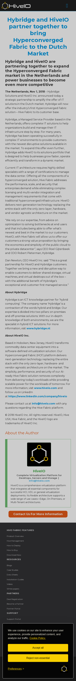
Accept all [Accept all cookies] (38, 647)
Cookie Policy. (38, 638)
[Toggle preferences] (16, 668)
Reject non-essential (38, 658)
